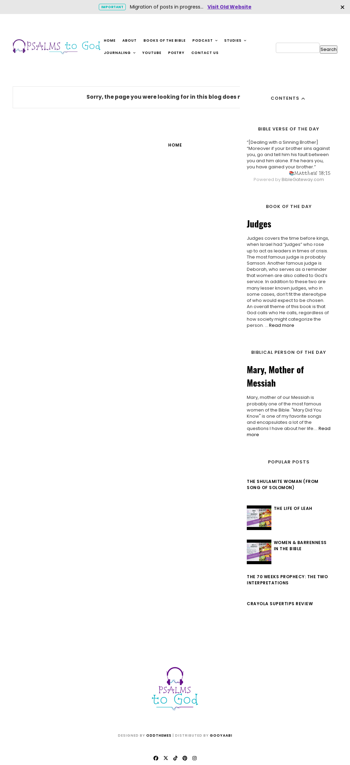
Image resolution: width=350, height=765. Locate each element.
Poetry (176, 52)
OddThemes (159, 735)
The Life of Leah (293, 508)
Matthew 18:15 (312, 173)
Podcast (205, 40)
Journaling (120, 52)
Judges (259, 223)
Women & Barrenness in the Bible (300, 546)
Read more (281, 325)
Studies (235, 40)
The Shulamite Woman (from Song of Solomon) (283, 484)
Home (110, 40)
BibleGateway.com (303, 179)
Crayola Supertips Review (280, 604)
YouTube (151, 52)
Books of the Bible (165, 40)
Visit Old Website (229, 6)
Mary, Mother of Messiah (275, 376)
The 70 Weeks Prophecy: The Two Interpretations (287, 580)
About (129, 40)
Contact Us (205, 52)
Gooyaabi (221, 735)
